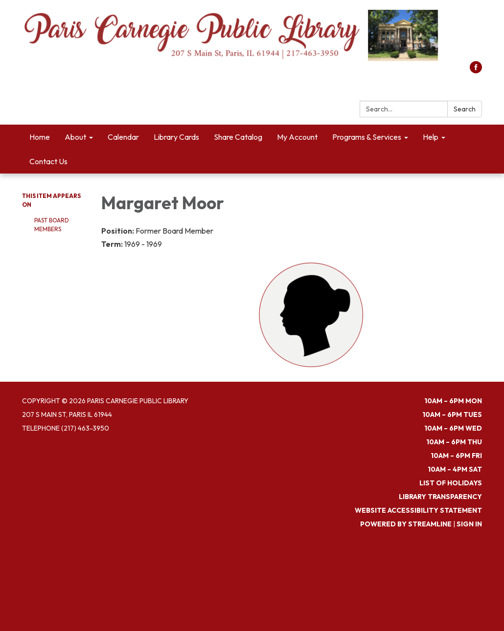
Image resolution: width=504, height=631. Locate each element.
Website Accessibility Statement (418, 510)
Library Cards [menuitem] (176, 137)
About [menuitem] (75, 137)
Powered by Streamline (406, 524)
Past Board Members (51, 225)
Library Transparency (440, 496)
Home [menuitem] (39, 137)
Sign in (469, 524)
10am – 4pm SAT (455, 469)
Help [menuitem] (430, 137)
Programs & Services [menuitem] (366, 137)
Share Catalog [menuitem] (238, 137)
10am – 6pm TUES (452, 414)
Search (465, 109)
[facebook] (476, 70)
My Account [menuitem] (297, 137)
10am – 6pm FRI (456, 455)
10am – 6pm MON (453, 400)
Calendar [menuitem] (123, 137)
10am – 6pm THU (454, 441)
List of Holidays (450, 483)
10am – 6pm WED (453, 428)
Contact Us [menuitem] (48, 161)
